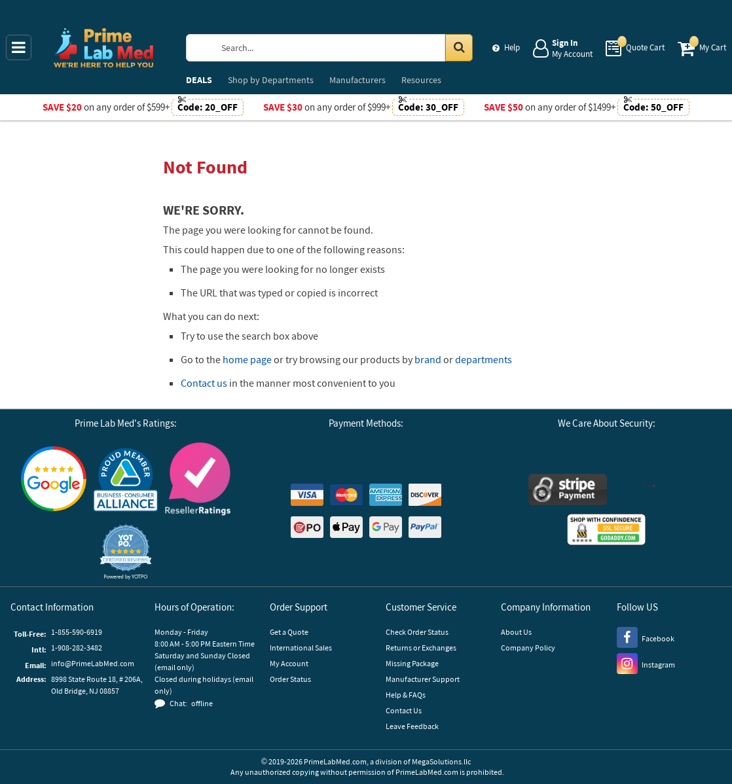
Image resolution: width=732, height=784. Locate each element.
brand (427, 359)
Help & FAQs (406, 695)
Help (512, 47)
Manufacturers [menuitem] (357, 80)
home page (247, 359)
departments (483, 359)
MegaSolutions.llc (441, 761)
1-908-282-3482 (76, 647)
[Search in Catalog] (459, 48)
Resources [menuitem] (421, 80)
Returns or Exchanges (421, 647)
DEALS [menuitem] (199, 80)
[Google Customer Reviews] (53, 480)
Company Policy (528, 647)
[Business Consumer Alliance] (125, 480)
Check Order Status (417, 632)
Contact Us (404, 710)
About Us (516, 632)
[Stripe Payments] (567, 491)
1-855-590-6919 (76, 632)
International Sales (301, 647)
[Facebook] (645, 636)
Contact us (204, 382)
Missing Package (412, 663)
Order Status (290, 679)
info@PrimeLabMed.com (92, 663)
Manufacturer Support (423, 679)
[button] (126, 552)
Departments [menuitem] (271, 80)
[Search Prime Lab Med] (342, 48)
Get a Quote (289, 632)
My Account (289, 663)
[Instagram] (646, 662)
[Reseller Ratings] (197, 480)
